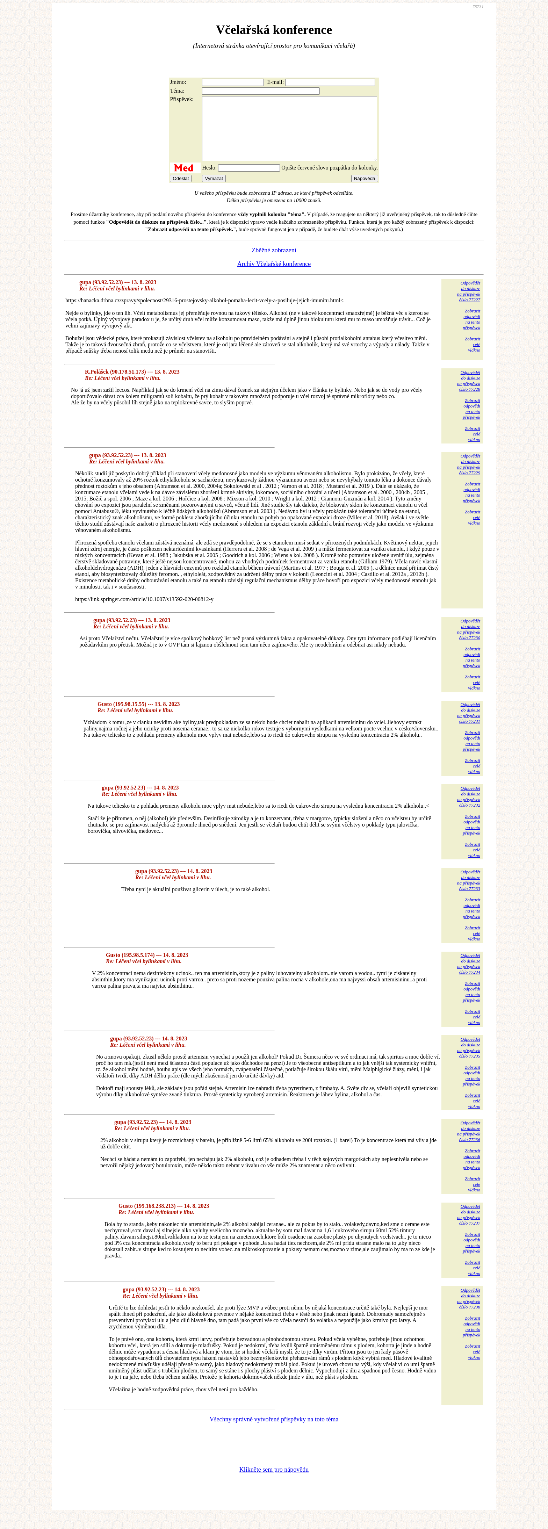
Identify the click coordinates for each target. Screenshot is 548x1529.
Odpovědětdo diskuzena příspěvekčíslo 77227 (468, 304)
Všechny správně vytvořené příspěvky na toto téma (274, 1431)
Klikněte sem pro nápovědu (274, 1482)
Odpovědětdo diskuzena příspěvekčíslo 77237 (468, 1227)
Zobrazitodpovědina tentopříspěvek (471, 332)
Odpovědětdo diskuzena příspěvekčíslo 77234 (468, 976)
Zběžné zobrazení (274, 262)
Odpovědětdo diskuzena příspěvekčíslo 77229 (468, 477)
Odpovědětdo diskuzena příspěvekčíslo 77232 (468, 809)
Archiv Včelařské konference (274, 276)
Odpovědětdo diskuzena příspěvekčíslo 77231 (468, 725)
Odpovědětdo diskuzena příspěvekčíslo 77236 (468, 1144)
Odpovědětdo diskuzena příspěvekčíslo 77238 (468, 1311)
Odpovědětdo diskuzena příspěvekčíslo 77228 (468, 393)
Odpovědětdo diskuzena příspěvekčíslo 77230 (468, 642)
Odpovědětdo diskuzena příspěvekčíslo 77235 (468, 1060)
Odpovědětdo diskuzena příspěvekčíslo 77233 (468, 893)
